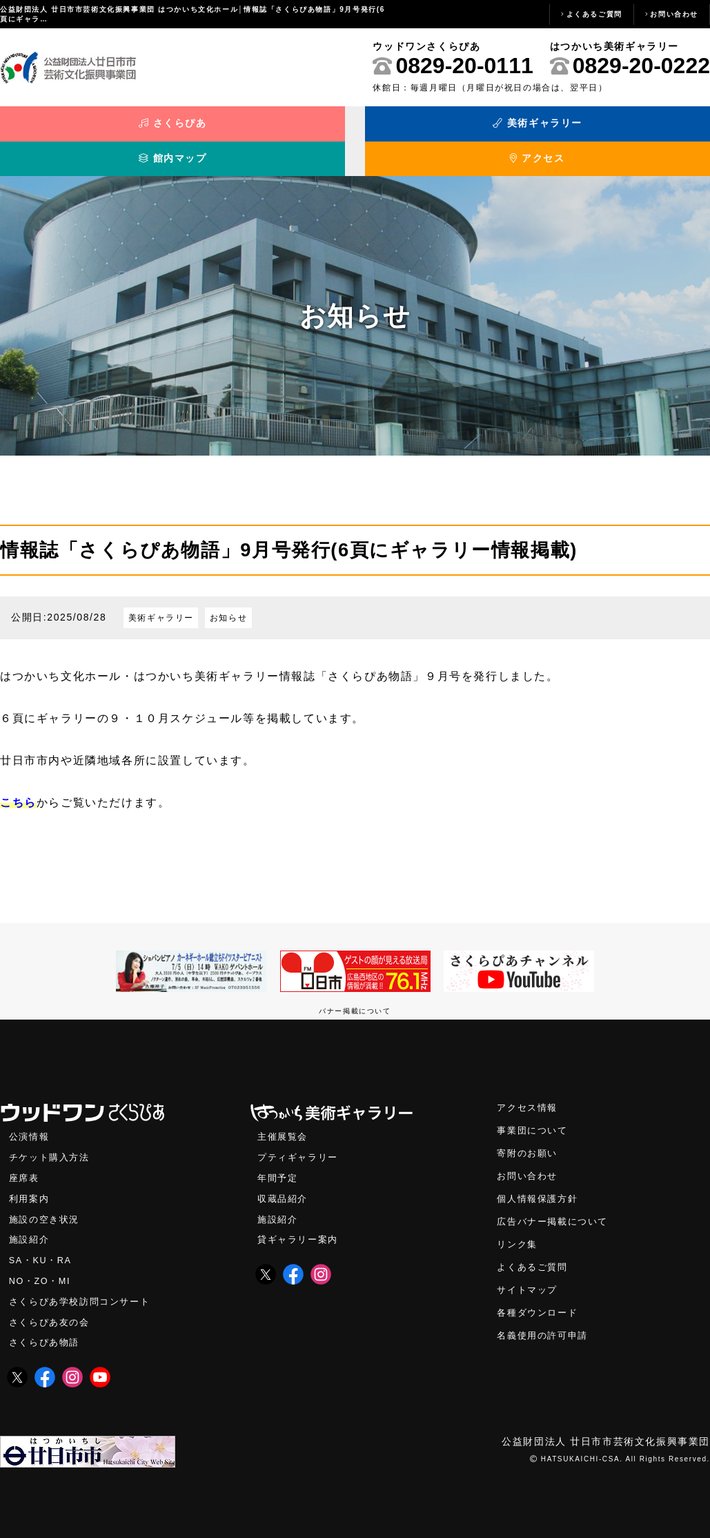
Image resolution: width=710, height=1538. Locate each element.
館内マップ (443, 130)
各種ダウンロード (540, 1299)
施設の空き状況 (46, 1202)
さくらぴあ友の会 (52, 1308)
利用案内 (30, 1181)
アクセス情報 (529, 1087)
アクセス (621, 130)
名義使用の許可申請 (545, 1322)
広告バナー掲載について (556, 1205)
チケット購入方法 (52, 1138)
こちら (18, 782)
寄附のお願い (529, 1134)
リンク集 (518, 1228)
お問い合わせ (674, 14)
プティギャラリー (300, 1138)
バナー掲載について (355, 990)
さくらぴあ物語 (46, 1330)
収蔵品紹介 (284, 1181)
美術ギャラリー (266, 130)
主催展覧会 (284, 1117)
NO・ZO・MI (42, 1266)
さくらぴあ (89, 130)
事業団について (534, 1111)
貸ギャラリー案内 (300, 1223)
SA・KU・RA (42, 1245)
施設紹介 (30, 1223)
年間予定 (278, 1160)
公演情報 (30, 1117)
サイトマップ (529, 1275)
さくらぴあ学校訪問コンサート (84, 1288)
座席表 (25, 1160)
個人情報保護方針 (540, 1181)
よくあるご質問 (594, 14)
